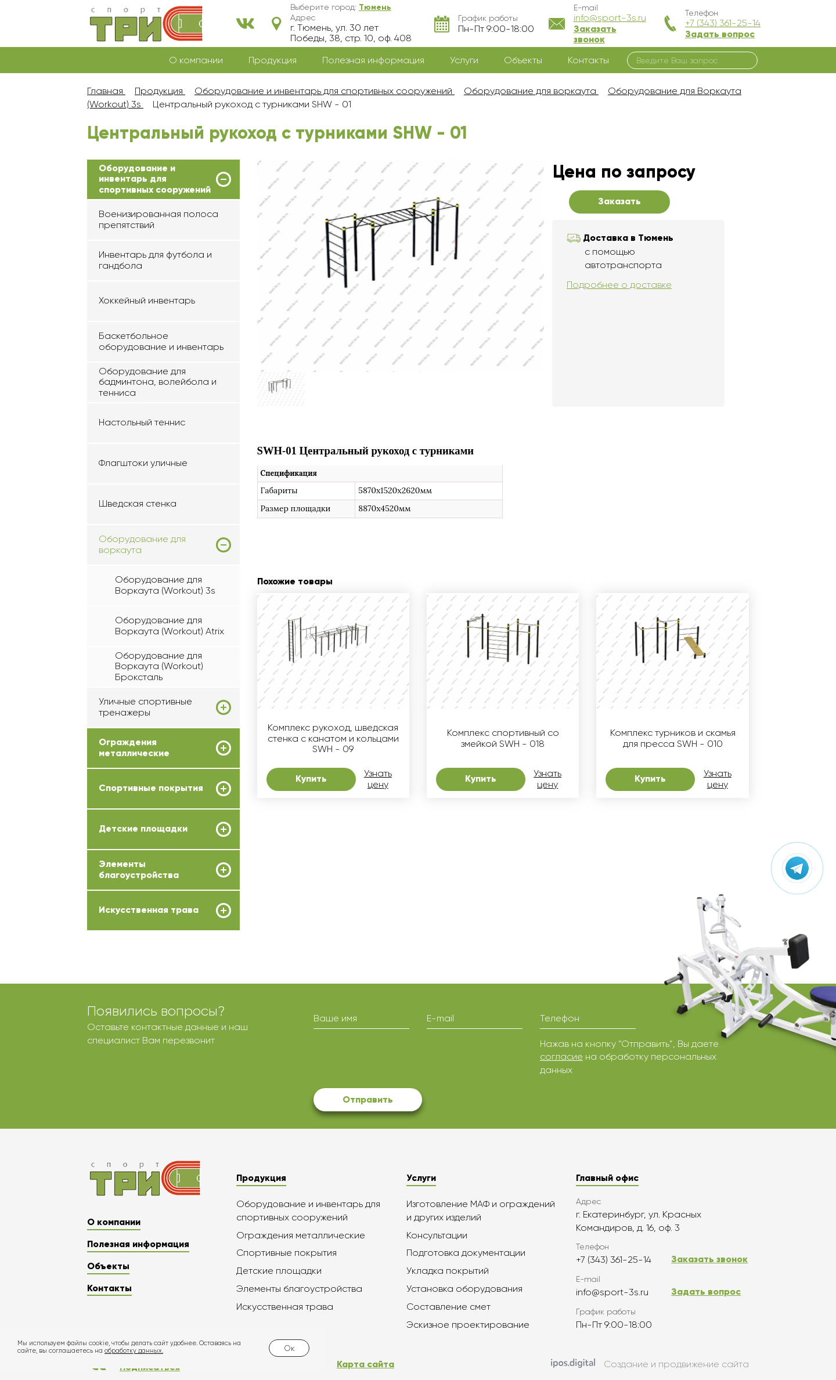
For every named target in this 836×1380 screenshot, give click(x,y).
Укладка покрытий (447, 1270)
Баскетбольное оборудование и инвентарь (161, 341)
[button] (375, 7)
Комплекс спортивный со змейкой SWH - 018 (503, 738)
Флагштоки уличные (143, 462)
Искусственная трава (149, 910)
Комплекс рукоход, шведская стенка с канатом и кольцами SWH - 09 (333, 738)
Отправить (368, 1099)
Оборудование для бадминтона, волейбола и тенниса (158, 382)
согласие (561, 1056)
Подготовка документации (465, 1252)
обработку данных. (134, 1350)
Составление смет (448, 1306)
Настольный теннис (142, 422)
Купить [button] (311, 778)
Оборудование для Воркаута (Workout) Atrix (169, 625)
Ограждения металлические (134, 747)
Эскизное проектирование (467, 1324)
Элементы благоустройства (139, 869)
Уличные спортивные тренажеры (145, 706)
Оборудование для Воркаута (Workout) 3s (165, 584)
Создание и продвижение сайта (650, 1364)
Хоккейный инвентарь (147, 300)
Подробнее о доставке (619, 284)
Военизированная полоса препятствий (158, 219)
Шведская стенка (137, 503)
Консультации (436, 1235)
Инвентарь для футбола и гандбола (155, 259)
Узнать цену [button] (378, 778)
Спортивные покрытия (151, 788)
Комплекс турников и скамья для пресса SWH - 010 (673, 738)
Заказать (619, 201)
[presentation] (402, 1060)
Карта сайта (365, 1364)
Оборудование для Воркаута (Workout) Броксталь (159, 666)
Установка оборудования (464, 1288)
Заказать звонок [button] (595, 34)
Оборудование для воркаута (142, 544)
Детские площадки (143, 828)
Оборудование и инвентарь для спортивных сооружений (155, 179)
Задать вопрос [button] (720, 33)
